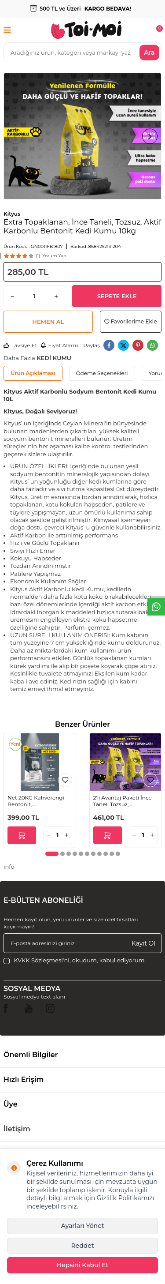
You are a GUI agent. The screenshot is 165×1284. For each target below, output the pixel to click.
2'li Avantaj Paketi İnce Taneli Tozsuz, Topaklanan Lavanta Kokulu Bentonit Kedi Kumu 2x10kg (122, 801)
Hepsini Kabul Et (83, 1265)
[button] (15, 136)
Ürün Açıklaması (33, 373)
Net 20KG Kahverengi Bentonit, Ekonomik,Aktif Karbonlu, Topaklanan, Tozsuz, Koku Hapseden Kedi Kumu (38, 801)
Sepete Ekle (117, 296)
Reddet (82, 1246)
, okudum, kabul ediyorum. (75, 960)
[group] (82, 136)
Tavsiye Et (20, 345)
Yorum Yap (54, 256)
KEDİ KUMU (54, 357)
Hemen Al (48, 321)
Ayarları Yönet (82, 1226)
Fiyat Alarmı (60, 345)
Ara (149, 52)
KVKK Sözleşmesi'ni (41, 960)
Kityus (12, 213)
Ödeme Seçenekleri (102, 373)
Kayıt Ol (143, 943)
